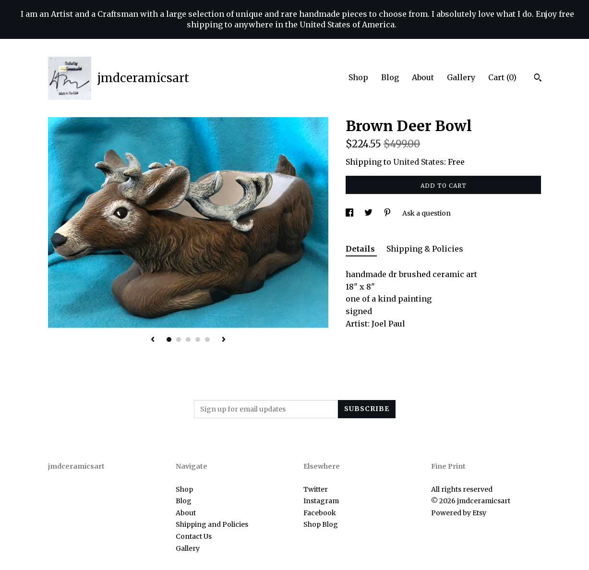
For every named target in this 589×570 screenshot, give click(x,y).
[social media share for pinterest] (388, 213)
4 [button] (197, 339)
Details (361, 249)
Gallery (461, 77)
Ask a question (426, 213)
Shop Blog (320, 524)
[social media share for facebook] (350, 213)
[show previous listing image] (152, 340)
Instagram (321, 501)
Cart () (502, 77)
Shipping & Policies (424, 249)
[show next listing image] (223, 340)
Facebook (319, 513)
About (423, 77)
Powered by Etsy (458, 513)
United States (418, 162)
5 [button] (207, 339)
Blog (390, 77)
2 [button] (178, 339)
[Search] (537, 78)
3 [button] (188, 339)
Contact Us (194, 536)
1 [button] (169, 339)
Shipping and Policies (212, 524)
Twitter (315, 489)
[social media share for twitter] (369, 213)
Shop (358, 77)
